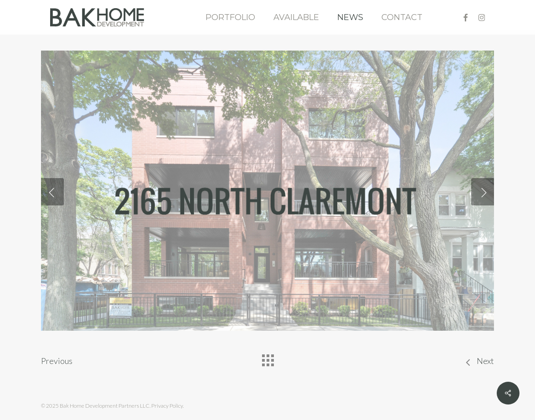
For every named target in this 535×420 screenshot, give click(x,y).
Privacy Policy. (167, 405)
